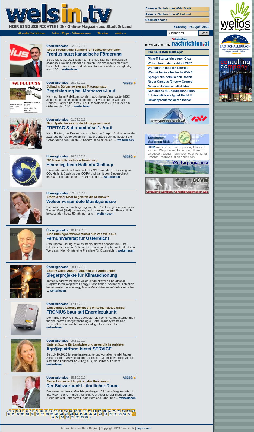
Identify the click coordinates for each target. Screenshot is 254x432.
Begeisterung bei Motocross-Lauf (80, 91)
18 (79, 411)
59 (62, 417)
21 (94, 411)
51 (110, 414)
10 (41, 411)
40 (56, 414)
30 (8, 414)
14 (60, 411)
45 (81, 414)
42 (66, 414)
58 (57, 417)
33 (22, 414)
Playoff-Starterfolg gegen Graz (169, 58)
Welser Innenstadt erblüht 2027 (170, 63)
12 (50, 411)
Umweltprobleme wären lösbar (169, 100)
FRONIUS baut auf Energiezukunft (81, 312)
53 (120, 414)
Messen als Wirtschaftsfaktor (168, 86)
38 (47, 414)
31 (13, 414)
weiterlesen (70, 69)
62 (77, 417)
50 (105, 414)
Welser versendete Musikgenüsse (81, 201)
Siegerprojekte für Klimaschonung (81, 275)
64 (86, 417)
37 (42, 414)
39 (51, 414)
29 (133, 411)
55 (129, 414)
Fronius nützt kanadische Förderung (84, 54)
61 (72, 417)
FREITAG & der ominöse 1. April (79, 127)
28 (128, 411)
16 (70, 411)
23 (104, 411)
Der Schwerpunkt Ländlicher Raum (82, 385)
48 (95, 414)
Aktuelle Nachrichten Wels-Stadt (168, 8)
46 (85, 414)
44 (76, 414)
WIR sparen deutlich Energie (168, 67)
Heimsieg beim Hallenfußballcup (79, 164)
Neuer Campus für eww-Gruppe (170, 81)
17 (75, 411)
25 (113, 411)
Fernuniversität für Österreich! (77, 238)
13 (55, 411)
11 (46, 411)
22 (99, 411)
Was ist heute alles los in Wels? (170, 72)
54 (124, 414)
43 (71, 414)
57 (52, 417)
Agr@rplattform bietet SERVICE (79, 349)
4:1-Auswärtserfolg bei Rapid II (170, 95)
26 (118, 411)
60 (67, 417)
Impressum (144, 428)
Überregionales (156, 19)
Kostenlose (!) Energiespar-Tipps (171, 90)
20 (89, 411)
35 (32, 414)
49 (100, 414)
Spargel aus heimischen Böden (170, 77)
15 (65, 411)
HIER (151, 147)
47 (90, 414)
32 (18, 414)
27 (123, 411)
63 (82, 417)
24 (109, 411)
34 (27, 414)
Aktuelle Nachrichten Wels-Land (168, 14)
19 (84, 411)
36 (37, 414)
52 (115, 414)
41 (61, 414)
